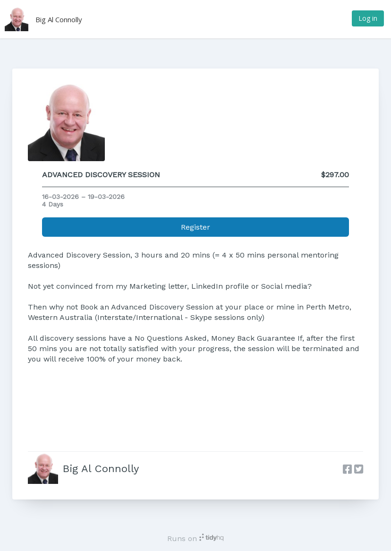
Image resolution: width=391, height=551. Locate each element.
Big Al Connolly (58, 19)
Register (195, 227)
